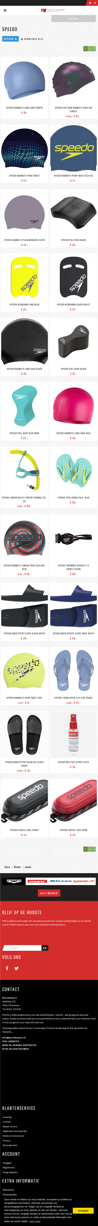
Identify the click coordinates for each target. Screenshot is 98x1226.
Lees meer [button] (35, 1221)
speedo (28, 867)
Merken (17, 867)
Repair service (10, 1126)
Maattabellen (10, 1194)
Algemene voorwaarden (15, 1131)
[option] (14, 881)
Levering (7, 1117)
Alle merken (49, 893)
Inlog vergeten (10, 1172)
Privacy (6, 1140)
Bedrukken (8, 1189)
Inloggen (7, 1162)
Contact (7, 1121)
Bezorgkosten (10, 1145)
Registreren (9, 1167)
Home (7, 867)
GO (45, 948)
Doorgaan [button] (83, 1211)
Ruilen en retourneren (13, 1135)
